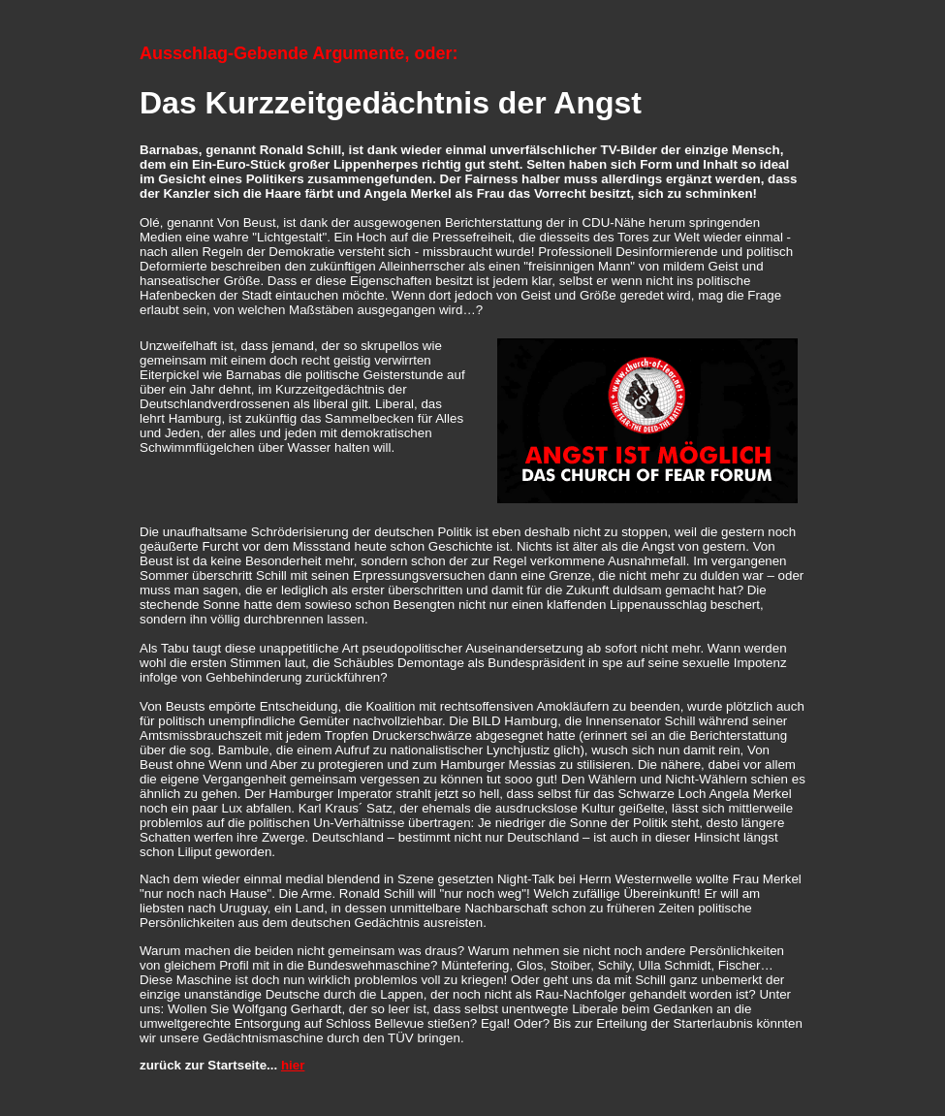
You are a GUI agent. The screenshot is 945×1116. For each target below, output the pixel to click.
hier (292, 1065)
